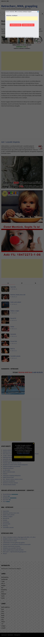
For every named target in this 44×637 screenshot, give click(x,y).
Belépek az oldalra (15, 25)
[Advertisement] (22, 18)
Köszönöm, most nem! (28, 25)
